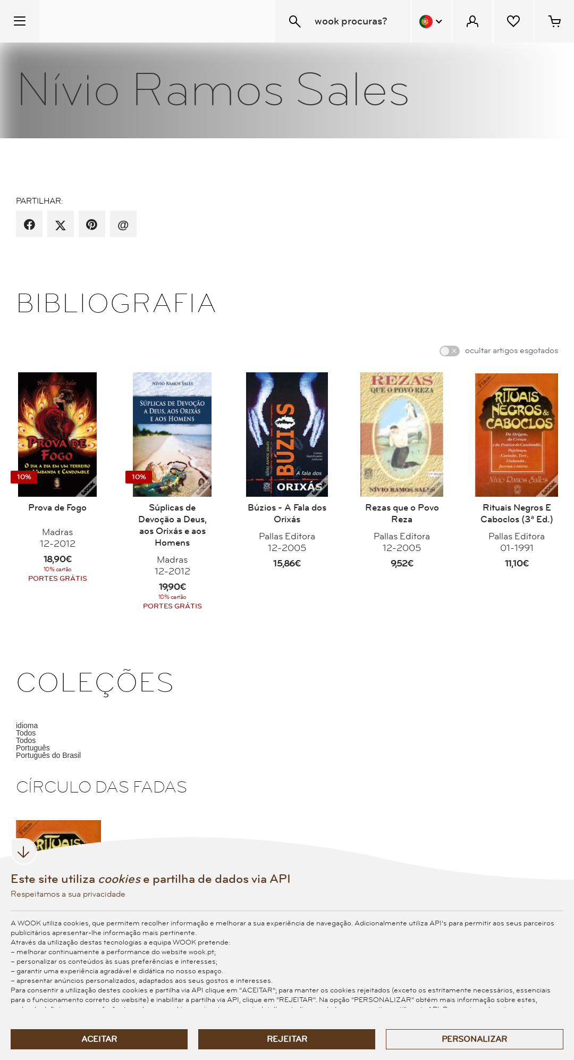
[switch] (450, 351)
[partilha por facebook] (29, 225)
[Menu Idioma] (431, 21)
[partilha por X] (60, 225)
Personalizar (474, 1039)
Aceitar (99, 1039)
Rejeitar (287, 1039)
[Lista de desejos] (513, 21)
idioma (27, 725)
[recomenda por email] (123, 225)
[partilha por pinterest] (91, 225)
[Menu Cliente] (472, 21)
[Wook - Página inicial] (104, 21)
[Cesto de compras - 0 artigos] (554, 21)
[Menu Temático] (19, 21)
